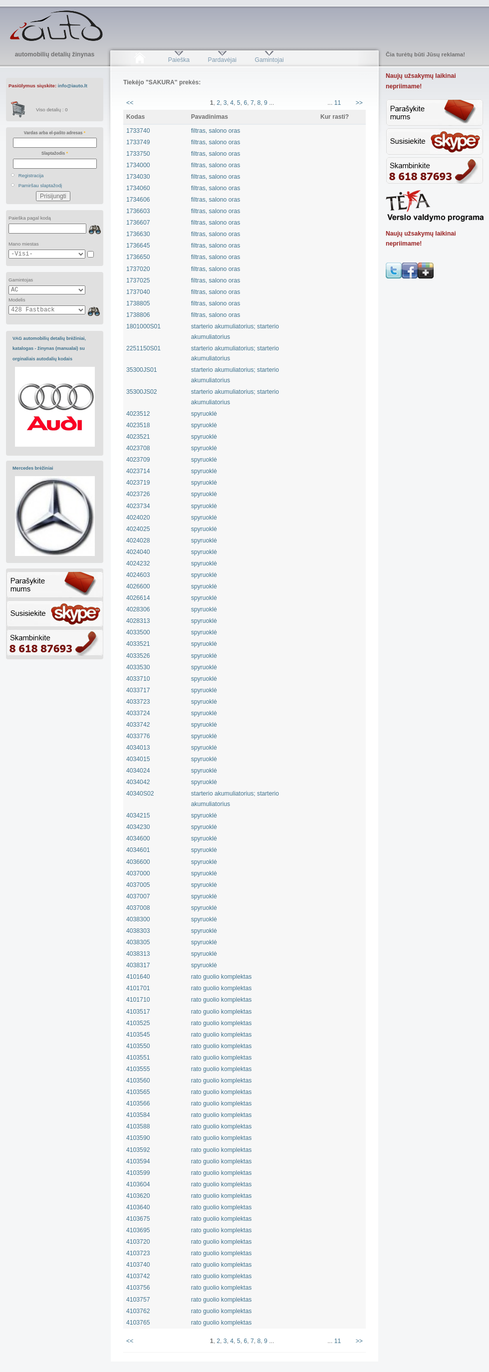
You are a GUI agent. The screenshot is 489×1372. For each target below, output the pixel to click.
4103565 (138, 1092)
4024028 (138, 540)
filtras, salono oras (216, 130)
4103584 (138, 1114)
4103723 (138, 1253)
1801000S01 (143, 326)
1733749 (138, 142)
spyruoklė (204, 413)
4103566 (138, 1103)
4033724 (138, 713)
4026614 (138, 597)
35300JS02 (141, 391)
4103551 (138, 1057)
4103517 (138, 1011)
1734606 (138, 199)
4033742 (138, 724)
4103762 (138, 1311)
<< (129, 102)
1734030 (138, 176)
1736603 (138, 211)
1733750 (138, 153)
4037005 (138, 884)
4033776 (138, 736)
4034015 (138, 759)
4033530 (138, 667)
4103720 (138, 1241)
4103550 (138, 1046)
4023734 (138, 506)
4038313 (138, 953)
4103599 (138, 1172)
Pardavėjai (222, 59)
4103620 (138, 1195)
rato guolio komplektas (221, 976)
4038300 (138, 919)
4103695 (138, 1230)
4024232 (138, 563)
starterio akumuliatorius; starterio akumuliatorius (235, 331)
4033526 (138, 655)
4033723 (138, 701)
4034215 (138, 815)
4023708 (138, 448)
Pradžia (139, 59)
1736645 (138, 245)
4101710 (138, 999)
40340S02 (140, 793)
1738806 (138, 314)
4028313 (138, 620)
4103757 (138, 1299)
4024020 (138, 517)
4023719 (138, 482)
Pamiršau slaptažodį (40, 185)
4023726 (138, 494)
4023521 (138, 436)
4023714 (138, 471)
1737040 (138, 291)
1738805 (138, 303)
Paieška (179, 59)
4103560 (138, 1080)
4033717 (138, 690)
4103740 (138, 1264)
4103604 (138, 1184)
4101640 (138, 976)
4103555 (138, 1069)
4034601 (138, 849)
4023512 (138, 413)
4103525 (138, 1023)
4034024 (138, 770)
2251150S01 (143, 348)
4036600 (138, 861)
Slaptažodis (54, 153)
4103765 (138, 1322)
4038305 (138, 942)
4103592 (138, 1149)
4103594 (138, 1161)
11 (337, 102)
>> (359, 102)
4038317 (138, 965)
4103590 (138, 1137)
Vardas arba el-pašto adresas (54, 132)
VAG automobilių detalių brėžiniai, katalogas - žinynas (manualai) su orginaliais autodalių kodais (49, 348)
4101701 (138, 988)
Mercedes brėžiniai (32, 468)
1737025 (138, 280)
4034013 (138, 747)
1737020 (138, 269)
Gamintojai (268, 59)
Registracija (31, 175)
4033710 (138, 678)
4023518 (138, 425)
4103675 (138, 1218)
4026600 (138, 586)
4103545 (138, 1034)
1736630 (138, 234)
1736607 (138, 222)
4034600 (138, 838)
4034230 (138, 826)
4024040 (138, 552)
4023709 (138, 459)
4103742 (138, 1276)
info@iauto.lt (72, 85)
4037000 (138, 873)
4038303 (138, 930)
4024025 (138, 529)
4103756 (138, 1287)
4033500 (138, 632)
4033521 (138, 643)
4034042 (138, 782)
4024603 (138, 574)
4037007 (138, 896)
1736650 (138, 257)
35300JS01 (141, 369)
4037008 (138, 907)
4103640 (138, 1207)
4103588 (138, 1126)
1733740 (138, 130)
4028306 (138, 609)
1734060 (138, 188)
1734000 (138, 165)
